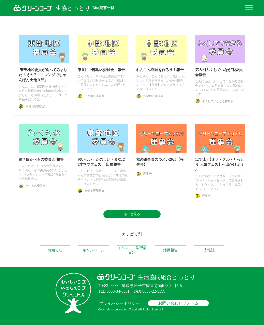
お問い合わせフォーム (178, 303)
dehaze (249, 8)
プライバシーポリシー (119, 303)
